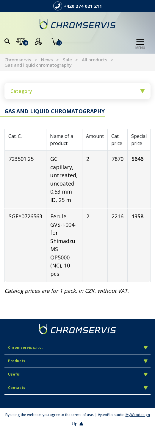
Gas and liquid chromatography (38, 65)
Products (78, 360)
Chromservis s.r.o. (78, 347)
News (47, 60)
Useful (78, 374)
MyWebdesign (138, 414)
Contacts (78, 387)
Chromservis (17, 60)
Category (77, 91)
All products (94, 60)
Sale (67, 60)
